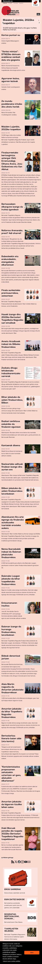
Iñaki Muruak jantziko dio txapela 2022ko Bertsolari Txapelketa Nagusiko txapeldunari (12, 834)
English (10, 3)
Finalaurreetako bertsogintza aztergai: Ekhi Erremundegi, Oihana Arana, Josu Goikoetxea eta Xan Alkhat (11, 161)
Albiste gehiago (7, 857)
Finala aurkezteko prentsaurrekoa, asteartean (10, 293)
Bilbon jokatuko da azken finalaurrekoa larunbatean (11, 491)
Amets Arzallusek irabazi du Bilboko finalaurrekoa (10, 344)
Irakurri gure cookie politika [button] (11, 961)
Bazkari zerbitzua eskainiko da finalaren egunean (11, 424)
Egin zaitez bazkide (14, 900)
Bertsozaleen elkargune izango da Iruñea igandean (12, 207)
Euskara (5, 3)
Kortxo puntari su (10, 35)
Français (15, 3)
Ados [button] (32, 952)
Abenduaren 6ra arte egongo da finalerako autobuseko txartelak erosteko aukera (12, 522)
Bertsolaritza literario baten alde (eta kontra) (11, 739)
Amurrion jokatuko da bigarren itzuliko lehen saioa (11, 804)
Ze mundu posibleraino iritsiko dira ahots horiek (11, 104)
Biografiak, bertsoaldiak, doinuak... (11, 916)
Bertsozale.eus (8, 1)
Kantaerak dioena (10, 445)
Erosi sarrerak (12, 889)
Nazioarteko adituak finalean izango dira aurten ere (12, 467)
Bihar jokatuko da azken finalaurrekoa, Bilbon (12, 400)
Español (21, 3)
